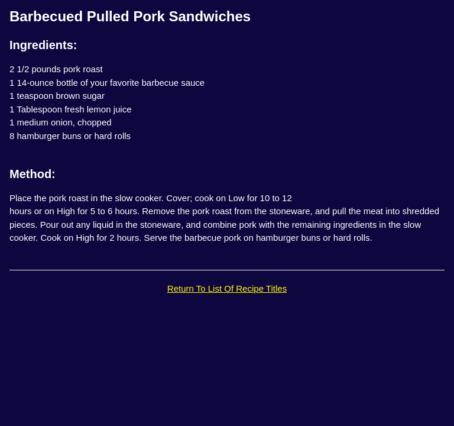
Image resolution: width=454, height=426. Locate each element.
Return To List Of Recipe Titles (227, 288)
